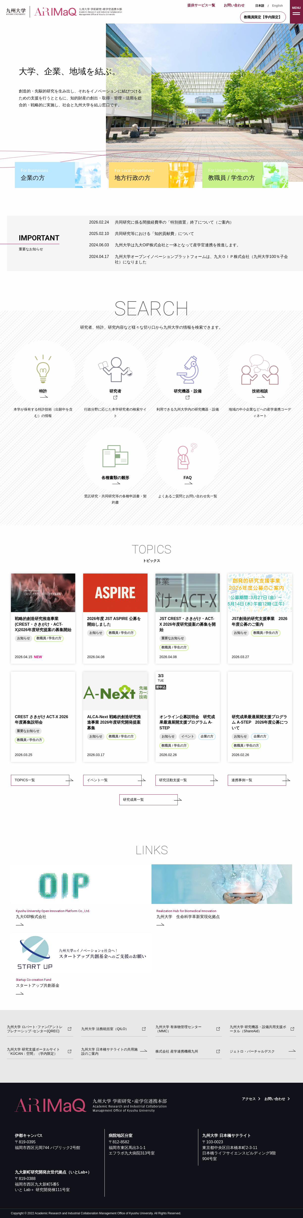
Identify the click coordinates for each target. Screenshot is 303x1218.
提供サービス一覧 (201, 5)
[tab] (58, 175)
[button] (296, 11)
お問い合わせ (234, 5)
